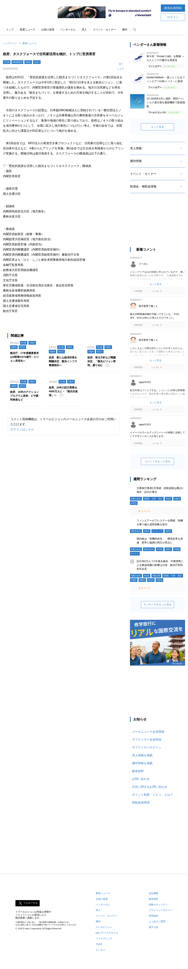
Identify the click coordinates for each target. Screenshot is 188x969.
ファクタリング (104, 938)
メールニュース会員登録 (148, 731)
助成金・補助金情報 (143, 186)
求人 (84, 29)
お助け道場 (47, 29)
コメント (144, 511)
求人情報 (136, 148)
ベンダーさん (68, 29)
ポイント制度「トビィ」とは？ (152, 794)
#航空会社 (136, 531)
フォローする (30, 903)
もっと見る (157, 126)
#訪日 (37, 62)
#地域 (177, 549)
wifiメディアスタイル (107, 932)
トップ (10, 29)
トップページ (10, 43)
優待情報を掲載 (142, 763)
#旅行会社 (136, 498)
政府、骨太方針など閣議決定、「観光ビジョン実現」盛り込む (101, 361)
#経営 (168, 531)
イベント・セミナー (104, 29)
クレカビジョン (104, 927)
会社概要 (153, 893)
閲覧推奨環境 (141, 802)
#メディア (157, 531)
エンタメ (100, 949)
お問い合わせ (141, 778)
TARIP (99, 944)
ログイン (173, 17)
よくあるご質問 (157, 921)
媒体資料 (138, 771)
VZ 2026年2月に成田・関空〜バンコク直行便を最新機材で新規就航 (166, 102)
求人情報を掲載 (142, 755)
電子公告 (153, 927)
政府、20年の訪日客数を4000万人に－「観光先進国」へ (63, 391)
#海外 (32, 343)
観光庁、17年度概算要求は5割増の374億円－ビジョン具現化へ (24, 357)
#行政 (7, 62)
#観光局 (156, 575)
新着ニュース (27, 29)
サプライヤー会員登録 (146, 739)
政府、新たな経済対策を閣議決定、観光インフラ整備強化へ (63, 361)
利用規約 (153, 915)
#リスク (135, 553)
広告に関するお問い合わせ (149, 786)
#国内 (28, 62)
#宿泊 (159, 580)
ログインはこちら (22, 429)
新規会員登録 (173, 8)
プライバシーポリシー (161, 910)
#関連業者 (17, 62)
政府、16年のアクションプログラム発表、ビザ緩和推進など (24, 395)
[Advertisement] (157, 223)
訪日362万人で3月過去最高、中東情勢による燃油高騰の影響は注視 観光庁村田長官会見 (160, 565)
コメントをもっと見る (157, 461)
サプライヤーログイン (146, 747)
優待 (124, 29)
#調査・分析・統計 (153, 498)
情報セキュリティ (158, 904)
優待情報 (136, 161)
